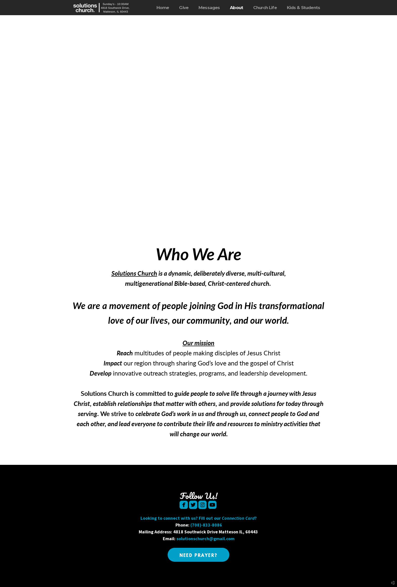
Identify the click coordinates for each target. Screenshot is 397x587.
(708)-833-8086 (206, 525)
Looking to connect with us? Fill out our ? (199, 518)
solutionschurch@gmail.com (205, 538)
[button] (199, 555)
